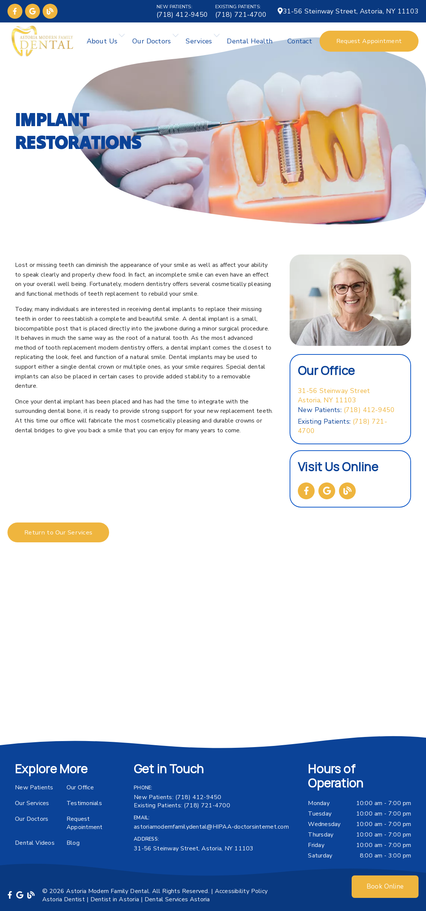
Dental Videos (35, 843)
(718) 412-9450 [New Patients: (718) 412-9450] (346, 409)
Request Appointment (85, 823)
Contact (299, 41)
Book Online (385, 886)
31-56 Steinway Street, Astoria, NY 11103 (194, 848)
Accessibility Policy (241, 891)
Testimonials (84, 803)
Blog (73, 843)
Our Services (32, 803)
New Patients (34, 787)
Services (199, 41)
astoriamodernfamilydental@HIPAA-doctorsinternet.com (211, 827)
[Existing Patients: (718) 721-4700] (240, 11)
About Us (102, 41)
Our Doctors (151, 41)
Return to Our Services (58, 532)
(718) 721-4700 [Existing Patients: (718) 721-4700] (342, 426)
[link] (14, 11)
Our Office (80, 787)
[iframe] (213, 660)
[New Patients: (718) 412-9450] (182, 11)
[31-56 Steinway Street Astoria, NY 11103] (334, 395)
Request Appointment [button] (369, 41)
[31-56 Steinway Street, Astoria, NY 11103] (348, 11)
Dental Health (249, 41)
